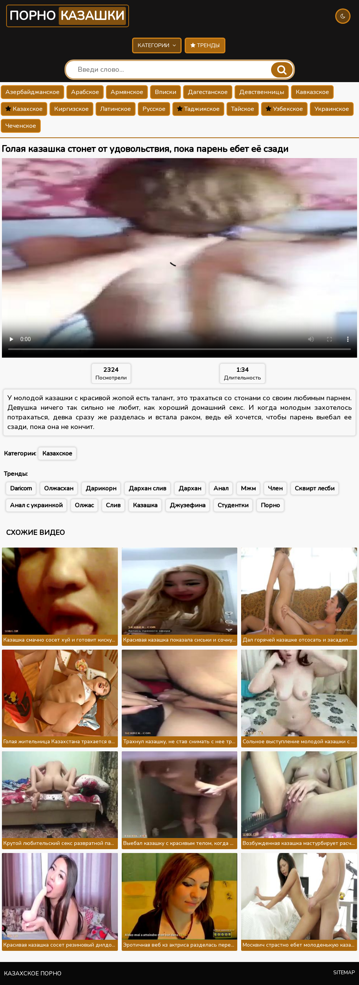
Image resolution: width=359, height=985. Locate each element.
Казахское (24, 109)
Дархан (190, 488)
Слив (113, 505)
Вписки (165, 92)
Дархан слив (147, 488)
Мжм (248, 488)
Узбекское (284, 109)
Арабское (85, 92)
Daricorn (21, 488)
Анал (220, 488)
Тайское (242, 109)
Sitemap (344, 972)
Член (275, 488)
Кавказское (312, 92)
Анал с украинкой (36, 505)
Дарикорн (101, 488)
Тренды (205, 45)
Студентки (233, 505)
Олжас (84, 505)
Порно (67, 16)
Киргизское (71, 109)
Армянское (127, 92)
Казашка (145, 505)
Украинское (331, 109)
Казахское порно (32, 973)
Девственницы (261, 92)
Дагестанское (208, 92)
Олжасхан (58, 488)
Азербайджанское (32, 92)
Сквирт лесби (314, 488)
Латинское (115, 109)
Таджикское (198, 109)
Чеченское (20, 126)
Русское (153, 109)
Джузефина (187, 505)
